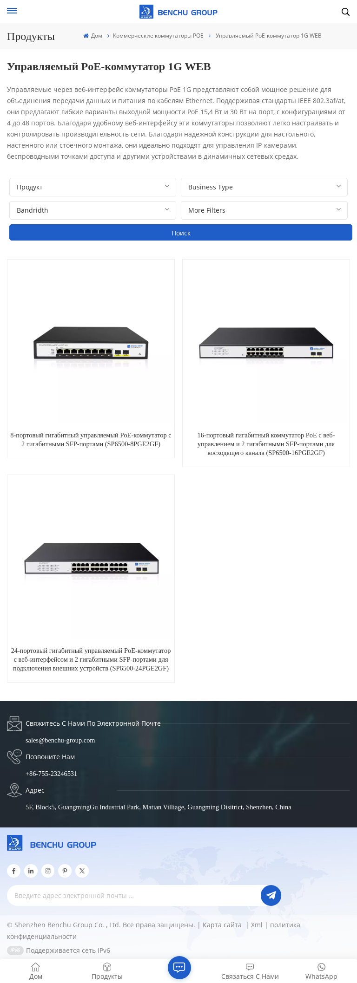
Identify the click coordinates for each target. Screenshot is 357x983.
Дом (92, 35)
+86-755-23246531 (51, 773)
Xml (257, 924)
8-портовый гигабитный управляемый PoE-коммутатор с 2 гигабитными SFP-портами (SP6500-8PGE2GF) (91, 439)
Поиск (181, 232)
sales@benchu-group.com (60, 740)
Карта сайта (223, 924)
